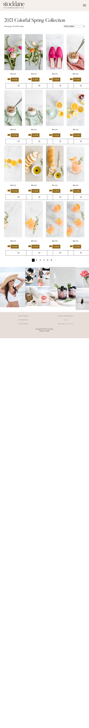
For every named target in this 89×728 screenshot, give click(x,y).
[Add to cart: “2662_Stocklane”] (71, 190)
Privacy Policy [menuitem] (65, 323)
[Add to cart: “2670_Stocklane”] (71, 79)
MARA (48, 331)
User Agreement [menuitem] (66, 316)
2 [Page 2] (36, 260)
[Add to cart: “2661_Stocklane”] (9, 246)
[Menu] (84, 5)
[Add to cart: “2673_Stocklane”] (9, 79)
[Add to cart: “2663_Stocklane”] (50, 190)
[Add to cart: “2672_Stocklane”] (29, 79)
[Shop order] (74, 26)
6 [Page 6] (51, 260)
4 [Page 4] (44, 260)
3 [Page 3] (40, 260)
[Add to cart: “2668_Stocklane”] (29, 135)
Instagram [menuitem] (23, 316)
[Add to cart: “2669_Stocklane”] (9, 135)
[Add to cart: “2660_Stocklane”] (29, 246)
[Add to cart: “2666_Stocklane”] (71, 135)
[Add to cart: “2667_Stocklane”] (50, 135)
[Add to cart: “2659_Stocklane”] (50, 246)
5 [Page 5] (47, 260)
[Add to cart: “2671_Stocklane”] (50, 79)
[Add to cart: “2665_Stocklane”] (9, 190)
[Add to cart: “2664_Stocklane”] (29, 190)
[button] (19, 85)
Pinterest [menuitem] (23, 323)
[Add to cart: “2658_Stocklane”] (71, 246)
